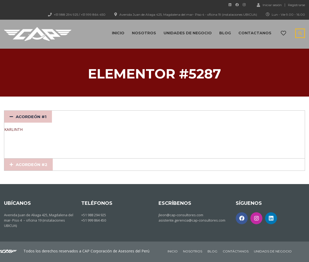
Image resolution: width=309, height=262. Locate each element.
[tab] (28, 117)
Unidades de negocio (188, 33)
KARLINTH (13, 129)
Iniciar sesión (269, 5)
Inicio (118, 33)
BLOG (212, 251)
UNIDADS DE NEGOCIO (273, 251)
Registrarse (296, 5)
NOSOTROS (192, 251)
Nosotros (144, 33)
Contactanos (254, 33)
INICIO (173, 251)
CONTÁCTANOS (236, 251)
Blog (225, 33)
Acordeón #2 (31, 164)
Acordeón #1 (31, 116)
